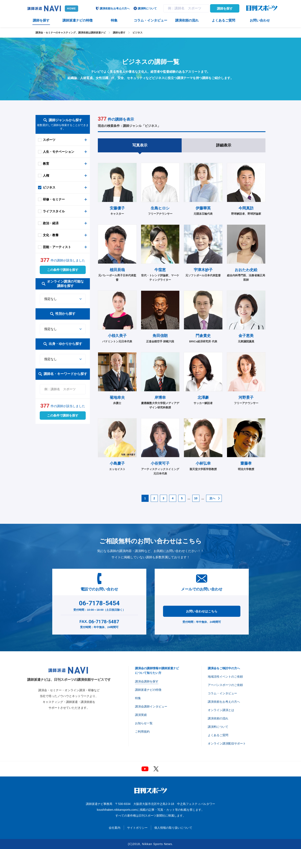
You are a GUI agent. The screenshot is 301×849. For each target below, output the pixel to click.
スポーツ (49, 140)
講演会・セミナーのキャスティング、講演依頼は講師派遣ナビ (71, 32)
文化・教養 (51, 235)
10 (196, 498)
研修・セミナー (54, 199)
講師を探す (225, 8)
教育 (46, 163)
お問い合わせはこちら (201, 611)
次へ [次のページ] (212, 498)
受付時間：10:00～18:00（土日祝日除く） (99, 604)
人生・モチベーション (58, 151)
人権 (46, 175)
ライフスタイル (54, 211)
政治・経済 (51, 223)
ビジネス (138, 32)
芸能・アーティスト (57, 247)
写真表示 (139, 145)
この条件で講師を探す (62, 270)
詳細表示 (223, 145)
